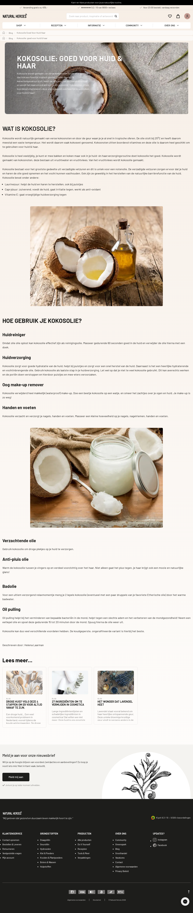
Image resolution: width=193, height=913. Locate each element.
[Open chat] (185, 901)
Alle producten (84, 840)
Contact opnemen (10, 840)
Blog (117, 849)
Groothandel (121, 853)
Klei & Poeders (47, 853)
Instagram (160, 840)
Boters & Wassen (48, 862)
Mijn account (8, 857)
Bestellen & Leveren (11, 844)
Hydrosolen (45, 849)
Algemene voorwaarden (126, 866)
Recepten (82, 849)
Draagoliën (45, 840)
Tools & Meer (84, 853)
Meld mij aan (16, 777)
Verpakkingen (84, 857)
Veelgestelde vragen (12, 853)
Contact (119, 862)
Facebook (160, 845)
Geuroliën (44, 844)
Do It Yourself (84, 844)
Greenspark (120, 844)
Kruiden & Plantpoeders (51, 857)
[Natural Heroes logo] (14, 15)
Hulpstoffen (45, 866)
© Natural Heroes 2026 (117, 900)
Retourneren (8, 849)
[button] (21, 25)
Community (120, 840)
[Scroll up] (189, 892)
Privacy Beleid (122, 871)
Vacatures (120, 857)
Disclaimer (97, 900)
